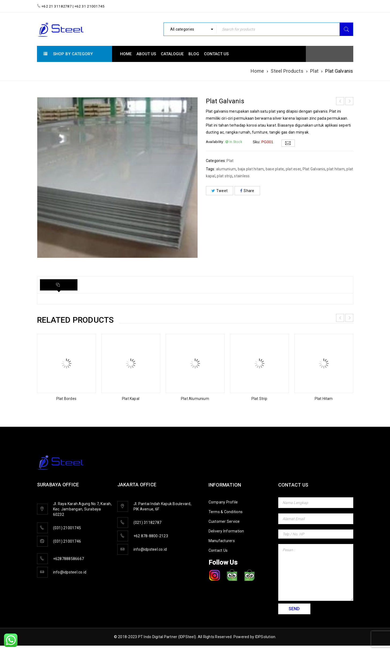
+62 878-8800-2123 (150, 536)
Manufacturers (222, 541)
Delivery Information (226, 531)
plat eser (293, 169)
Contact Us (218, 550)
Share (247, 191)
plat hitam (336, 169)
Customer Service (224, 521)
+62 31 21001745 (89, 6)
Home (257, 71)
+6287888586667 (68, 559)
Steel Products (287, 71)
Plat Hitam (324, 398)
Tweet (219, 191)
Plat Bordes (66, 398)
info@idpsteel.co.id (70, 572)
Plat (314, 71)
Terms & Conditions (226, 512)
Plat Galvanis (314, 169)
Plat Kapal (130, 398)
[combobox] (190, 29)
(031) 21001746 (67, 541)
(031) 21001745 (67, 528)
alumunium (226, 169)
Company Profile (223, 502)
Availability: (215, 142)
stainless (242, 176)
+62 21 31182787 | (58, 6)
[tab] (58, 284)
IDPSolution (265, 637)
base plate (275, 169)
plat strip (224, 176)
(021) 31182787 (147, 522)
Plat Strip (259, 398)
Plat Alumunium (195, 398)
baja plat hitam (251, 169)
